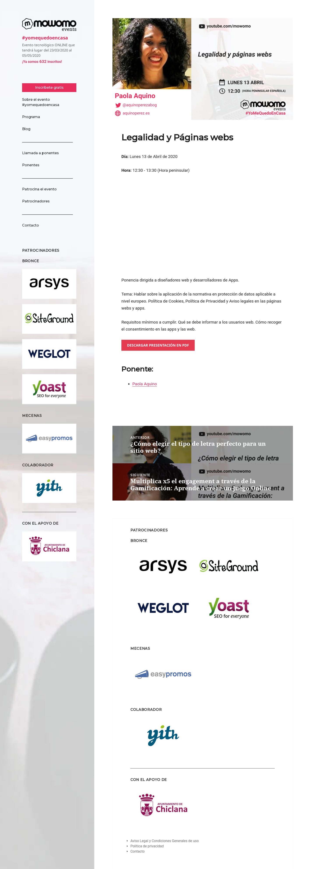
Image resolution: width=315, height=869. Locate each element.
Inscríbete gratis (49, 87)
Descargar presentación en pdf (158, 345)
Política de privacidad (147, 846)
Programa (31, 117)
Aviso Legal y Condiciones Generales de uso (164, 841)
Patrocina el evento (39, 189)
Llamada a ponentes (40, 153)
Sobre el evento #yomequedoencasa (40, 102)
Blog (26, 129)
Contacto (30, 225)
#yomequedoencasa (49, 37)
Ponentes (30, 165)
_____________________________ (47, 141)
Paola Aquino (144, 383)
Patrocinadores (36, 201)
